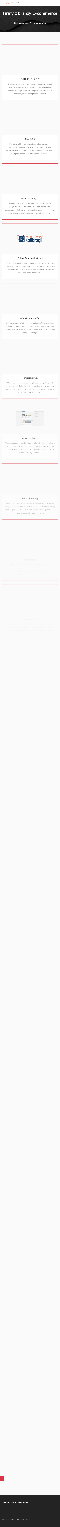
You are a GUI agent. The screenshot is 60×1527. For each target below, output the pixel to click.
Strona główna (21, 23)
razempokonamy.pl (30, 500)
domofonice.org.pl (30, 199)
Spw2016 (30, 139)
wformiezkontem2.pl (30, 319)
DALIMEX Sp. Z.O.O (30, 79)
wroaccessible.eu (30, 439)
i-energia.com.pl (30, 379)
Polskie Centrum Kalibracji (30, 258)
